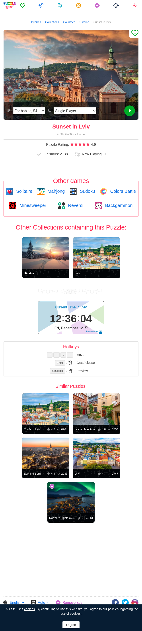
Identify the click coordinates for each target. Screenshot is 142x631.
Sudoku (87, 191)
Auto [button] (41, 602)
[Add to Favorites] (133, 34)
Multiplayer (42, 5)
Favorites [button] (23, 5)
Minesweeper (32, 205)
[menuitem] (23, 5)
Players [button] (60, 5)
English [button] (15, 602)
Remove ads (72, 602)
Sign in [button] (135, 5)
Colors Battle (122, 191)
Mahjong (55, 191)
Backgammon (118, 205)
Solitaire (23, 191)
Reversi (75, 205)
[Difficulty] (29, 110)
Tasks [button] (79, 5)
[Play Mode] (75, 110)
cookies (29, 609)
